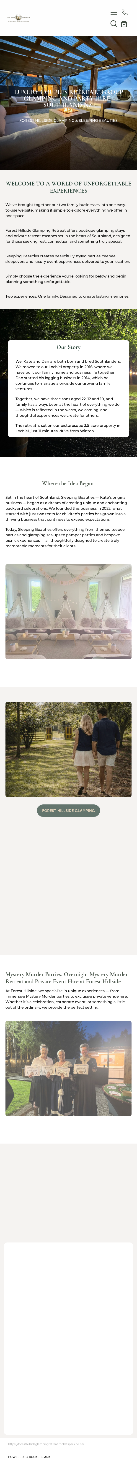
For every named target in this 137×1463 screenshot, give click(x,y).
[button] (113, 23)
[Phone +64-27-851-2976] (124, 12)
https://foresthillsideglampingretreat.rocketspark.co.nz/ (46, 1444)
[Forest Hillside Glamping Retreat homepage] (57, 18)
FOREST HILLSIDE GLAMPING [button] (68, 810)
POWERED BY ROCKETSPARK (29, 1457)
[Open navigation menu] (113, 12)
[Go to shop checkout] (124, 23)
